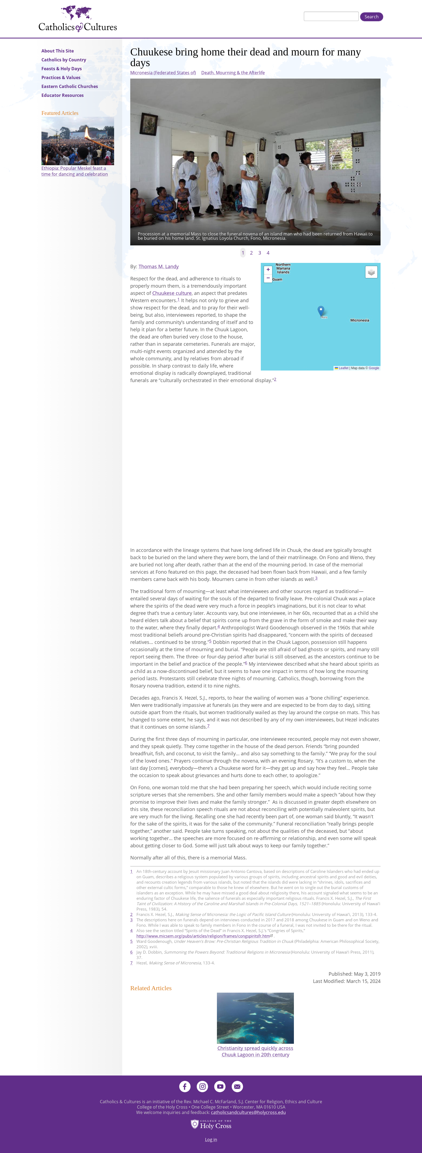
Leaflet (342, 368)
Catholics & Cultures (78, 18)
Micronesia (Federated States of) (163, 73)
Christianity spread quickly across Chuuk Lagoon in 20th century (255, 1051)
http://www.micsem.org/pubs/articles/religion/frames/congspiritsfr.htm (205, 936)
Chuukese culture (172, 293)
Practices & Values (60, 77)
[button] (321, 311)
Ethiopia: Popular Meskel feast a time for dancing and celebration (74, 171)
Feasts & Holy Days (61, 69)
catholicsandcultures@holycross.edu (248, 1112)
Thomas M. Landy (159, 266)
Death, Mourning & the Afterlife (233, 73)
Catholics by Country (63, 60)
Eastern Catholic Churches (69, 86)
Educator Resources (62, 95)
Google (374, 368)
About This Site (57, 51)
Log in (211, 1140)
